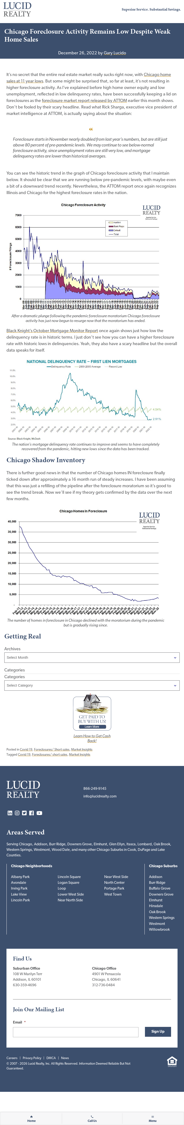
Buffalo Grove (159, 889)
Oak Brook (157, 912)
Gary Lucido (115, 53)
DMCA (51, 1058)
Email (19, 1022)
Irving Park (19, 889)
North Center (114, 883)
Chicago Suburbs (163, 866)
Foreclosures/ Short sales (51, 749)
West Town (112, 895)
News (65, 1058)
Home (31, 1121)
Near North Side (70, 900)
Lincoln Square (69, 877)
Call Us (92, 1121)
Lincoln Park (20, 900)
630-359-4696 (24, 985)
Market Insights (81, 749)
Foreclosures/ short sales (49, 754)
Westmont (157, 924)
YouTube (39, 813)
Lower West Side (71, 895)
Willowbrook (159, 930)
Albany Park (20, 877)
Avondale (18, 883)
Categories (14, 677)
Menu (152, 1121)
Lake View (19, 895)
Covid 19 (26, 749)
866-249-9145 (94, 789)
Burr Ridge (157, 883)
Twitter (24, 813)
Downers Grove (161, 895)
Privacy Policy (32, 1058)
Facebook (31, 813)
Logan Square (68, 883)
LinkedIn (10, 813)
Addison (155, 877)
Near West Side (116, 877)
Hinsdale (156, 906)
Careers (11, 1058)
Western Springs (161, 918)
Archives (12, 649)
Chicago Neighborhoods (31, 866)
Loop (62, 889)
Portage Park (114, 889)
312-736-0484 (103, 985)
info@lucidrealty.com (99, 796)
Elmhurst (155, 900)
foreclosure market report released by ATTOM (84, 101)
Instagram (17, 813)
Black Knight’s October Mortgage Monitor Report (52, 331)
